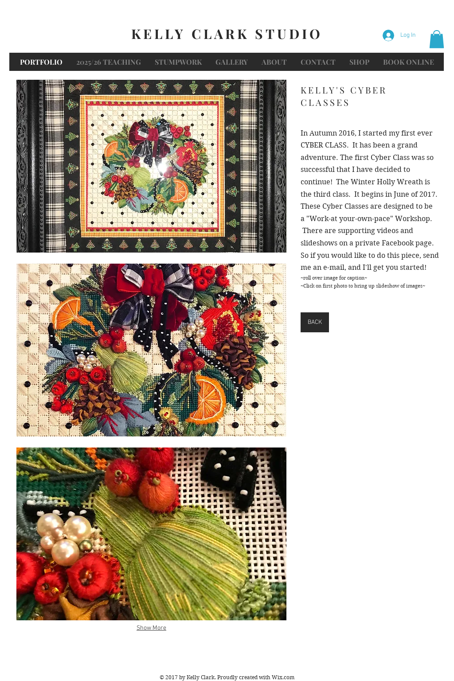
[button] (436, 39)
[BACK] (315, 322)
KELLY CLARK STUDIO (227, 34)
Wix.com (283, 677)
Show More (151, 628)
